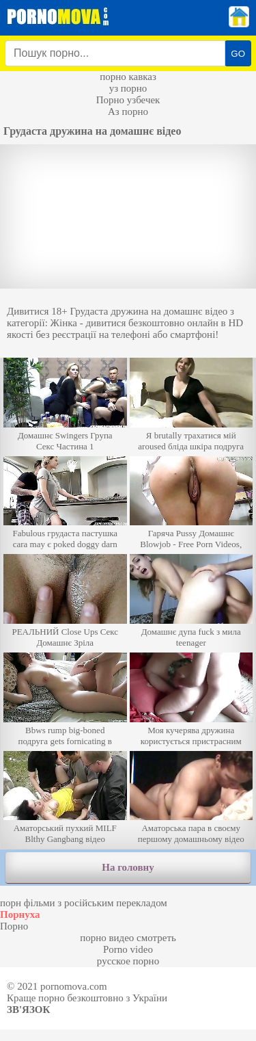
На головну (128, 867)
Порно (14, 926)
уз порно (128, 88)
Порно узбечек (128, 99)
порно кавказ (128, 76)
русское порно (128, 961)
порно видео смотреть (128, 937)
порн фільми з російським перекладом (83, 902)
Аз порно (128, 111)
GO (238, 54)
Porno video (128, 949)
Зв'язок (28, 1009)
